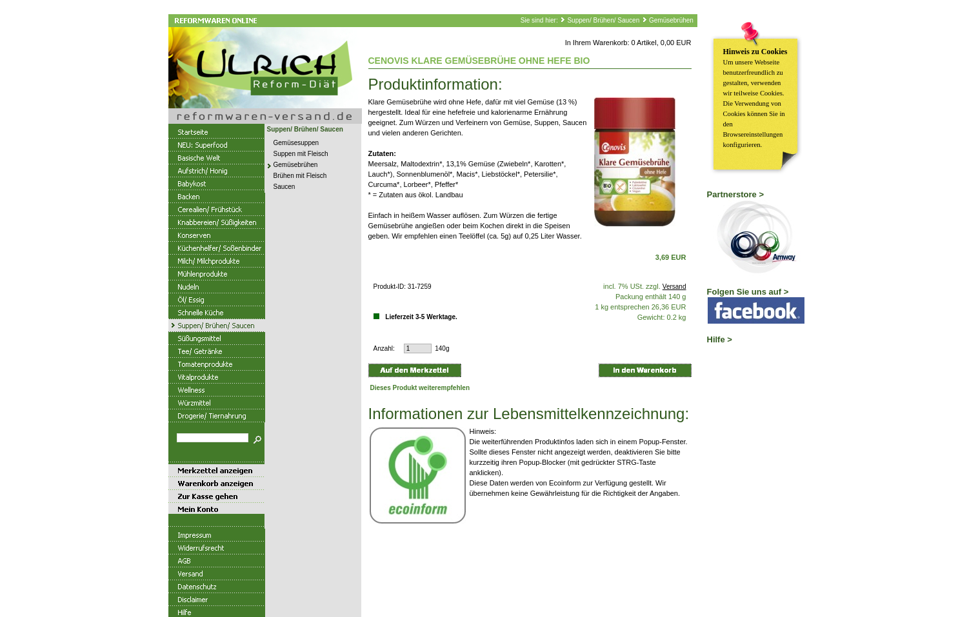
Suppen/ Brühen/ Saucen (603, 20)
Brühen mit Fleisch (300, 175)
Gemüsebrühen (671, 20)
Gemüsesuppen (296, 142)
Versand (674, 286)
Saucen (284, 186)
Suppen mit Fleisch (301, 153)
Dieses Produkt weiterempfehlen (420, 387)
